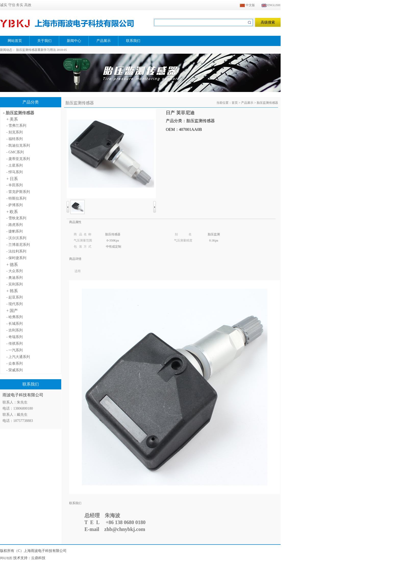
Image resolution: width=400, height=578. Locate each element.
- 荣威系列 (14, 370)
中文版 (247, 5)
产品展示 (247, 103)
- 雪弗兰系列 (16, 126)
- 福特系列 (14, 139)
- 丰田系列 (14, 185)
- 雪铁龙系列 (16, 218)
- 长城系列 (14, 324)
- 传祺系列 (14, 343)
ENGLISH (270, 5)
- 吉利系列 (14, 330)
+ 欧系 (12, 212)
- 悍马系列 (14, 172)
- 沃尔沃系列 (16, 238)
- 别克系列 (14, 132)
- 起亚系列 (14, 297)
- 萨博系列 (14, 205)
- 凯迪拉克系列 (18, 145)
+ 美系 (12, 119)
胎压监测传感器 (20, 113)
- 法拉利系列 (16, 251)
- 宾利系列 (14, 284)
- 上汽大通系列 (18, 357)
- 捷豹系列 (14, 231)
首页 (235, 103)
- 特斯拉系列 (16, 198)
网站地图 (6, 558)
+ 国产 (12, 310)
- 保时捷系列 (16, 258)
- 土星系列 (14, 165)
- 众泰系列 (14, 363)
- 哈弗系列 (14, 317)
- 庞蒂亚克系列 (18, 159)
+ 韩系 (12, 291)
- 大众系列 (14, 271)
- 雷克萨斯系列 (18, 192)
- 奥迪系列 (14, 278)
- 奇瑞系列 (14, 337)
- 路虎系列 (14, 225)
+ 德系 (12, 264)
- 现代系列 (14, 304)
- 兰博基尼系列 (18, 245)
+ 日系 (12, 179)
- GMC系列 (15, 152)
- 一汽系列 (14, 350)
